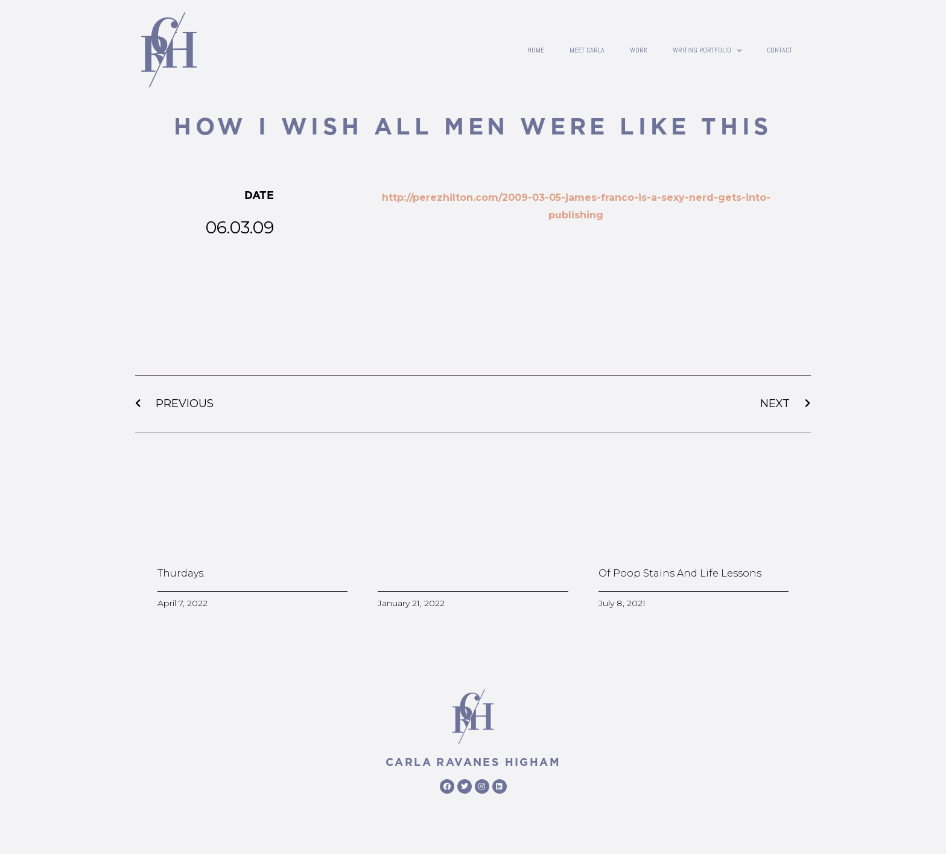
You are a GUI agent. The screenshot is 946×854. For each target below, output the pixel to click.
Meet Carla (587, 50)
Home (535, 50)
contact (779, 50)
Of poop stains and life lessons (679, 573)
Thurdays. (181, 573)
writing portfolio (707, 50)
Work (638, 50)
